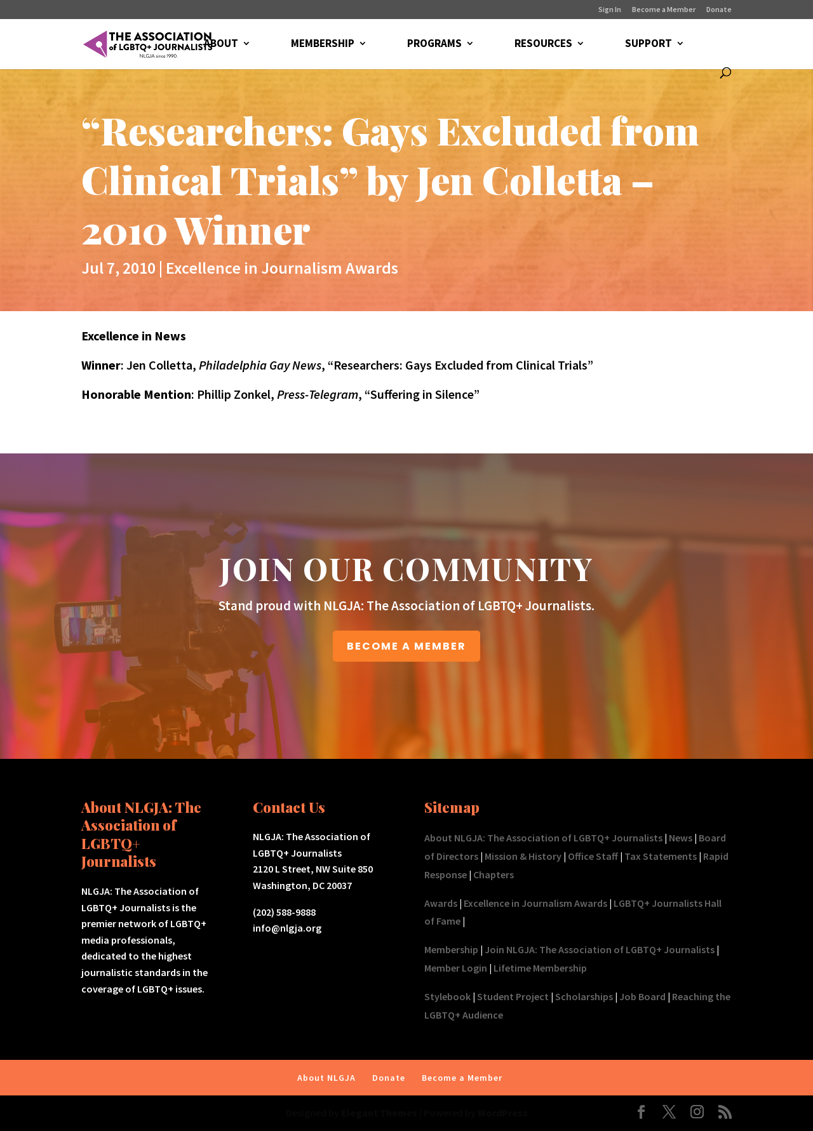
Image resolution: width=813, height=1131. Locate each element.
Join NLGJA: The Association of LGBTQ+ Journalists (600, 949)
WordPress (503, 1112)
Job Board (642, 996)
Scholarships (584, 996)
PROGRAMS (434, 44)
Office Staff (593, 856)
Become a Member (663, 10)
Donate (719, 10)
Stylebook (447, 996)
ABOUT (221, 44)
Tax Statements (660, 856)
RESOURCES (543, 44)
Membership (451, 949)
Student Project (513, 996)
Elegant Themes (379, 1112)
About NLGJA (326, 1077)
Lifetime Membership (540, 967)
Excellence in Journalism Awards (282, 267)
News (680, 837)
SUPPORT (648, 44)
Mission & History (523, 856)
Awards (440, 903)
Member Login (455, 967)
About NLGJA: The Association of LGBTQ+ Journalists (543, 837)
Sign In (609, 10)
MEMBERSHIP (322, 44)
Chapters (493, 874)
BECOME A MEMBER (406, 646)
